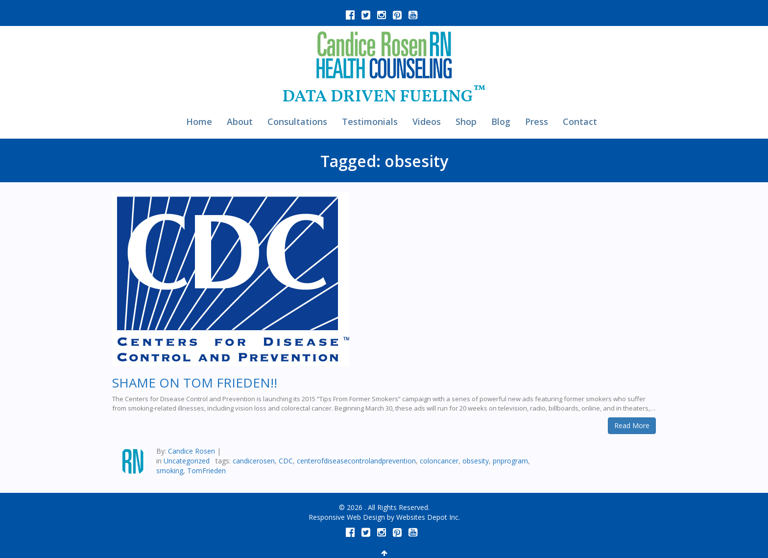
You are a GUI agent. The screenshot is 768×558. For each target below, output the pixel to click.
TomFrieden (206, 470)
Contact (580, 121)
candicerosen (254, 460)
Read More (631, 425)
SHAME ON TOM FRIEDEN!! (194, 382)
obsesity (475, 460)
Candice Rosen (191, 451)
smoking (169, 470)
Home (199, 121)
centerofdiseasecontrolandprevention (356, 460)
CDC (286, 460)
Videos (426, 121)
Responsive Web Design (347, 517)
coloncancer (439, 460)
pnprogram (510, 460)
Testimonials (370, 121)
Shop (466, 121)
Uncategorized (187, 460)
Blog (500, 121)
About (240, 121)
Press (536, 121)
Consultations (297, 121)
